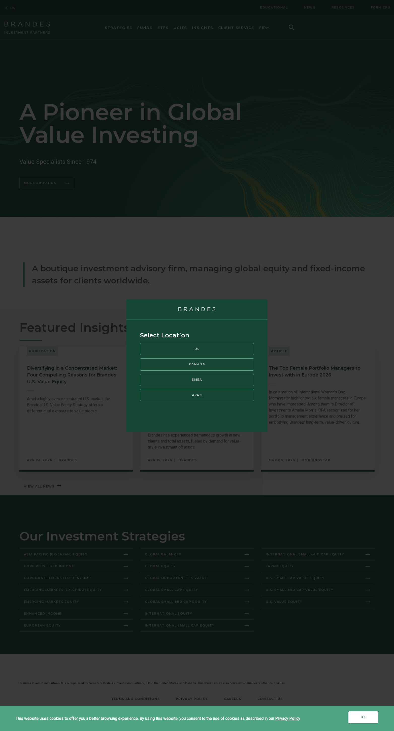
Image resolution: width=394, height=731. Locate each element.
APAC (197, 394)
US (197, 348)
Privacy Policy (287, 718)
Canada (197, 364)
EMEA (197, 379)
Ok (369, 719)
